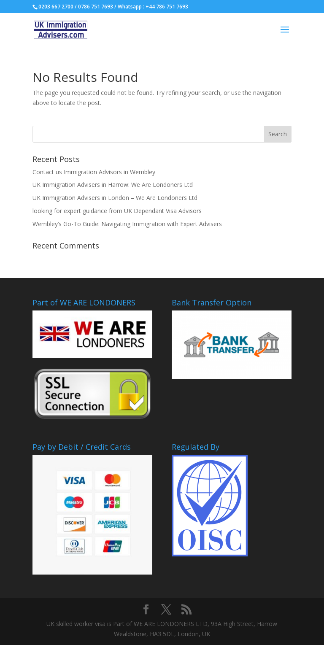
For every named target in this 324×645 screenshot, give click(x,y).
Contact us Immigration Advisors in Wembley (93, 172)
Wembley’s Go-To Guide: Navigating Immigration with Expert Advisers (127, 224)
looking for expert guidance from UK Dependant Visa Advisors (117, 211)
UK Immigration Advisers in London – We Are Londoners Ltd (114, 198)
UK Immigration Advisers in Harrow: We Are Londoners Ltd (112, 185)
